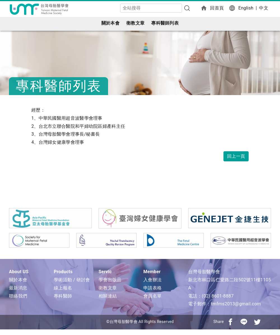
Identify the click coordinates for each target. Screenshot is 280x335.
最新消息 (18, 288)
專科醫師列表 (165, 23)
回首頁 (217, 8)
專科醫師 (63, 296)
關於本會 (18, 279)
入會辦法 (152, 279)
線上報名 (63, 288)
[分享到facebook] (230, 321)
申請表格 (152, 288)
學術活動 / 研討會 (72, 279)
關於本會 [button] (110, 23)
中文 (263, 8)
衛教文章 (135, 23)
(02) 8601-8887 (218, 296)
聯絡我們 (18, 296)
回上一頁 (236, 156)
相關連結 (108, 296)
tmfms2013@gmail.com (236, 303)
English (245, 8)
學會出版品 (110, 279)
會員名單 (152, 296)
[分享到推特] (257, 321)
